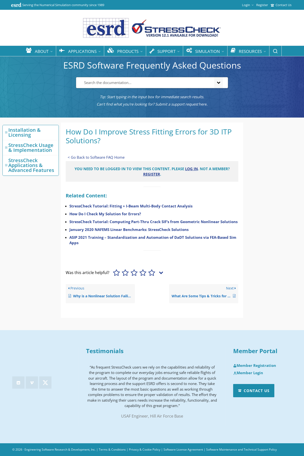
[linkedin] (18, 382)
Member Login (248, 373)
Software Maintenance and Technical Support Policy (241, 449)
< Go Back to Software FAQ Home (96, 157)
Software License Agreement (183, 449)
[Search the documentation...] (144, 82)
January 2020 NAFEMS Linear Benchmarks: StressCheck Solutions (129, 229)
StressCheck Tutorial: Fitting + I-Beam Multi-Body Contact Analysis (130, 206)
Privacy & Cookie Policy (144, 449)
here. (203, 104)
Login (247, 5)
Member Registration (254, 366)
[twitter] (45, 382)
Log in (191, 168)
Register (262, 5)
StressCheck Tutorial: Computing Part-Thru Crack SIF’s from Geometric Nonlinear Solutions (153, 221)
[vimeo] (32, 382)
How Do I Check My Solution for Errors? (105, 213)
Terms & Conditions (112, 449)
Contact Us (281, 5)
